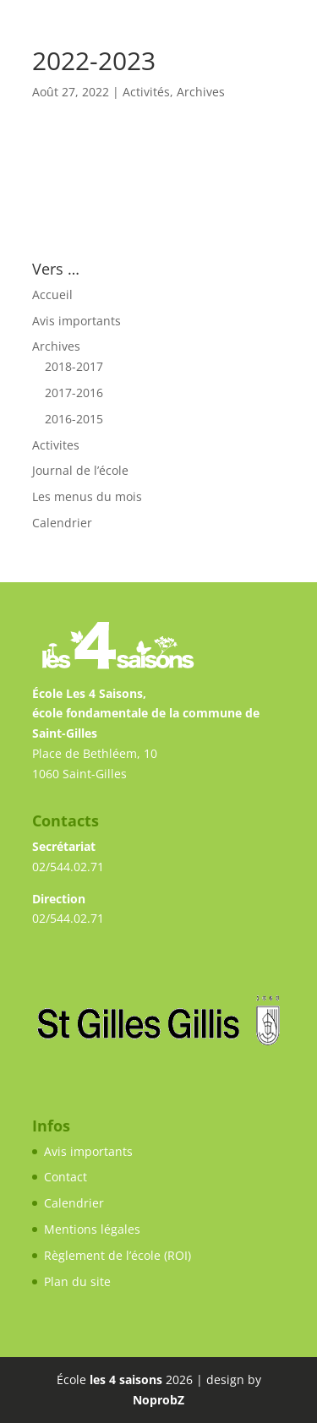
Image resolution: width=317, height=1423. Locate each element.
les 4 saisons (126, 1379)
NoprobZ (158, 1400)
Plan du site (77, 1281)
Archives (201, 92)
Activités (146, 92)
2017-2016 (74, 392)
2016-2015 (74, 419)
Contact (65, 1177)
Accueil (52, 294)
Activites (55, 445)
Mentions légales (92, 1229)
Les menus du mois (87, 496)
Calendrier (62, 523)
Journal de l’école (80, 470)
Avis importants (76, 321)
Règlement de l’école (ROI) (117, 1255)
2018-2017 (74, 366)
